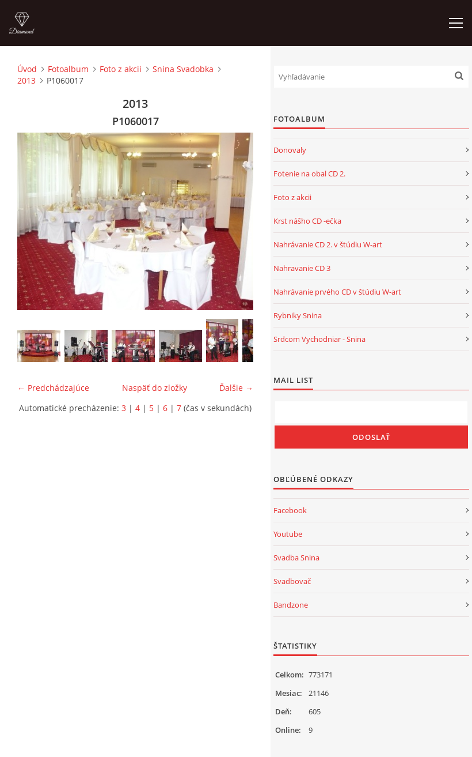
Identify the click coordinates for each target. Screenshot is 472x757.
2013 (26, 80)
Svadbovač (292, 581)
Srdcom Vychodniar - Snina (319, 339)
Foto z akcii (121, 68)
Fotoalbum (68, 68)
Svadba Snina (296, 557)
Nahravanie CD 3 (301, 268)
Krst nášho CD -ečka (307, 221)
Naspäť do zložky (154, 387)
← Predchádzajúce (53, 387)
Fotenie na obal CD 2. (309, 173)
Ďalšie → (236, 387)
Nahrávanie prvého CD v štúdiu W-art (337, 292)
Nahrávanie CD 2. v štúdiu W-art (327, 244)
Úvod (27, 68)
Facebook (290, 510)
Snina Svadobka (183, 68)
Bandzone (290, 605)
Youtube (287, 534)
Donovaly (289, 150)
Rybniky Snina (297, 315)
